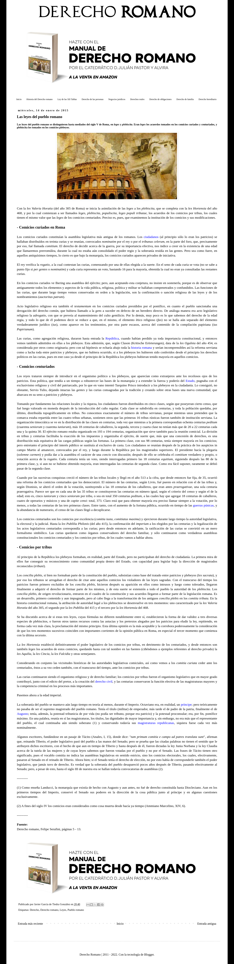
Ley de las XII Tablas (67, 99)
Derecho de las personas (93, 99)
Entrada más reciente (30, 923)
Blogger (149, 954)
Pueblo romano (76, 909)
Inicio (19, 99)
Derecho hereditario (208, 99)
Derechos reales (137, 99)
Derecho (34, 909)
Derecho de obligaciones (160, 99)
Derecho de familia (185, 99)
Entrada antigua (206, 923)
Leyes (63, 909)
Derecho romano (49, 909)
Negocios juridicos (116, 99)
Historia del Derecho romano (39, 99)
